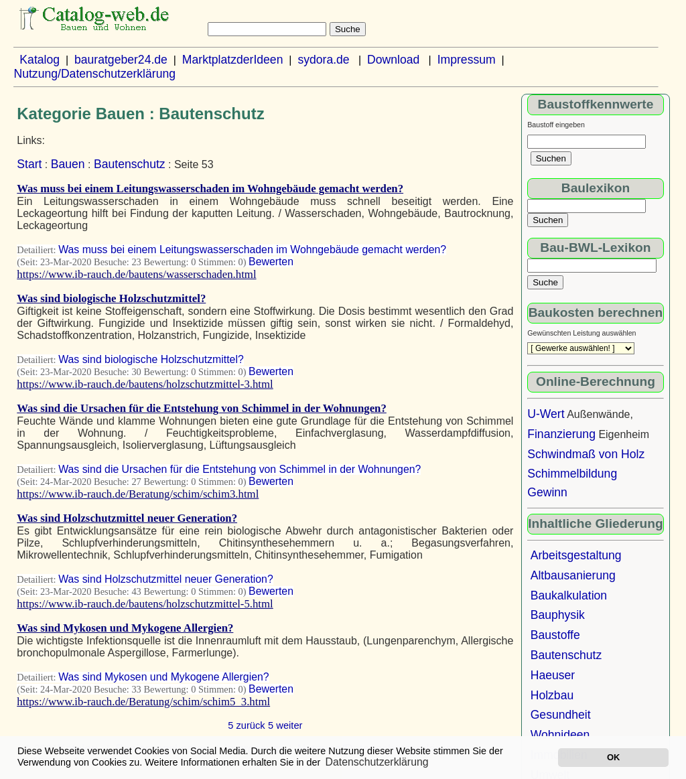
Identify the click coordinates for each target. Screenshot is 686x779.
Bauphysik (558, 615)
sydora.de (323, 59)
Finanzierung (561, 434)
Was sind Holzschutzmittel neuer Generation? (127, 518)
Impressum (466, 59)
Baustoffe (555, 635)
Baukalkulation (569, 595)
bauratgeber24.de (120, 59)
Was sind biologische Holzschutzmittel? (111, 298)
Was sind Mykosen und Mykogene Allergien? (125, 628)
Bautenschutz (129, 164)
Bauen (68, 164)
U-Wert (545, 414)
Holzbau (552, 695)
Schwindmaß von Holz (585, 454)
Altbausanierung (573, 575)
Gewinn (547, 492)
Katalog (39, 59)
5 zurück (246, 725)
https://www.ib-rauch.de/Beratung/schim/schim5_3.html (143, 701)
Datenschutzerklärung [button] (377, 762)
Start (29, 164)
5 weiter (285, 725)
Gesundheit (561, 714)
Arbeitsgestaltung (576, 555)
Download (393, 59)
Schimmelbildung (572, 473)
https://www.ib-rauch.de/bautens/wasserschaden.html (136, 274)
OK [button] (613, 757)
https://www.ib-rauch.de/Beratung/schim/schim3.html (138, 494)
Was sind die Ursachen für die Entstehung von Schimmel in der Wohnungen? (202, 408)
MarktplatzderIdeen (232, 59)
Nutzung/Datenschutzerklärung (94, 73)
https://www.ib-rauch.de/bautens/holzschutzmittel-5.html (145, 603)
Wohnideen (560, 734)
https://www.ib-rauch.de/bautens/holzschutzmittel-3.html (145, 384)
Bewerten (271, 261)
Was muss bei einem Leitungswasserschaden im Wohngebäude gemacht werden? (210, 188)
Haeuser (553, 675)
